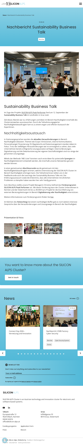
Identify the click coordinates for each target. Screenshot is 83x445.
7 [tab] (37, 353)
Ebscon (23, 430)
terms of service (26, 381)
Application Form (27, 426)
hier (52, 197)
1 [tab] (18, 353)
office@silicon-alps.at (11, 421)
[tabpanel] (23, 327)
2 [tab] (21, 353)
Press (5, 430)
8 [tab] (41, 353)
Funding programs (9, 426)
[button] (5, 440)
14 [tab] (60, 353)
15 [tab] (63, 353)
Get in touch (13, 277)
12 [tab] (53, 353)
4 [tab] (28, 353)
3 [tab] (24, 353)
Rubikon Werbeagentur (36, 440)
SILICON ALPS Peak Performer (34, 112)
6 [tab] (34, 353)
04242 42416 (8, 419)
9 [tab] (44, 353)
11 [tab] (50, 353)
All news (72, 298)
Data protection (24, 443)
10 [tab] (47, 353)
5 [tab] (31, 353)
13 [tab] (57, 353)
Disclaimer (13, 443)
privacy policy (37, 381)
